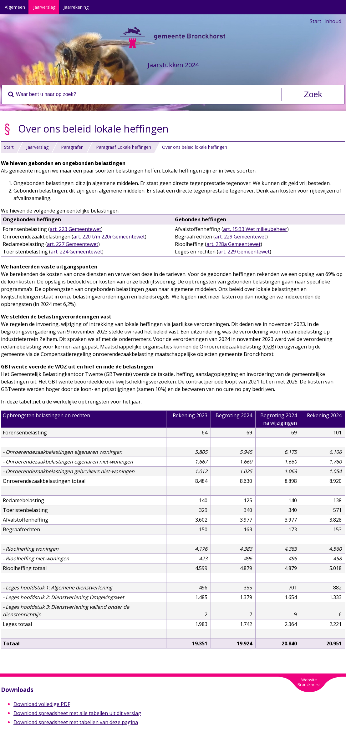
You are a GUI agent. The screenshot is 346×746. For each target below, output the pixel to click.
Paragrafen (72, 147)
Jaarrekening (76, 7)
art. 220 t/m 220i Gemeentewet (109, 236)
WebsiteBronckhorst (309, 682)
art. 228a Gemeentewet (233, 244)
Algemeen (15, 7)
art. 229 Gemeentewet (240, 236)
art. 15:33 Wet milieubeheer (255, 229)
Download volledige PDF (41, 704)
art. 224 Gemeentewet (76, 251)
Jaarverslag (44, 7)
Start (315, 21)
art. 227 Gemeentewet (72, 244)
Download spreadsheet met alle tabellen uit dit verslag (77, 713)
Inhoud (332, 21)
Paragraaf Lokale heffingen (123, 147)
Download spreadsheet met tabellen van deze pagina (75, 722)
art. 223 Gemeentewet (75, 229)
